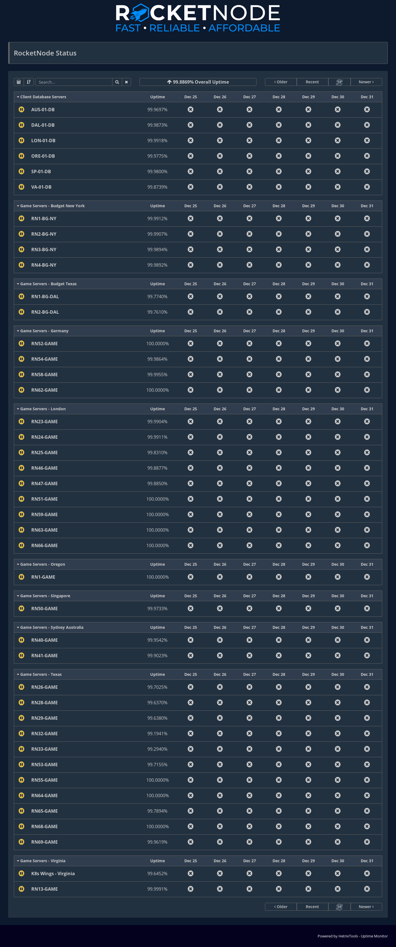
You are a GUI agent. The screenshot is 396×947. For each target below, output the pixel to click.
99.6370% (157, 702)
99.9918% (157, 140)
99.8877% (157, 468)
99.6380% (157, 718)
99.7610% (157, 312)
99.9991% (157, 889)
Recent (312, 81)
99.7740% (157, 296)
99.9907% (157, 234)
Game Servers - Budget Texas (47, 283)
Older (280, 81)
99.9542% (157, 640)
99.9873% (157, 125)
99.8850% (157, 483)
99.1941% (157, 733)
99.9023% (157, 655)
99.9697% (157, 109)
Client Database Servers (41, 96)
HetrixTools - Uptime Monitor (363, 936)
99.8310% (157, 452)
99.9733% (157, 608)
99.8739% (157, 187)
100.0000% (157, 343)
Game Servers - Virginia (41, 860)
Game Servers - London (41, 408)
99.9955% (157, 374)
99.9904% (157, 421)
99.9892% (157, 265)
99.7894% (157, 811)
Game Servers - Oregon (41, 564)
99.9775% (157, 156)
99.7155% (157, 764)
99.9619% (157, 842)
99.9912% (157, 218)
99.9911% (157, 437)
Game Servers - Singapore (43, 595)
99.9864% (157, 359)
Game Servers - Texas (39, 674)
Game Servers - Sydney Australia (50, 627)
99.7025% (157, 687)
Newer (366, 81)
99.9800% (157, 171)
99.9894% (157, 249)
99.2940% (157, 749)
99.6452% (157, 873)
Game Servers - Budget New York (51, 205)
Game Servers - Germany (42, 330)
